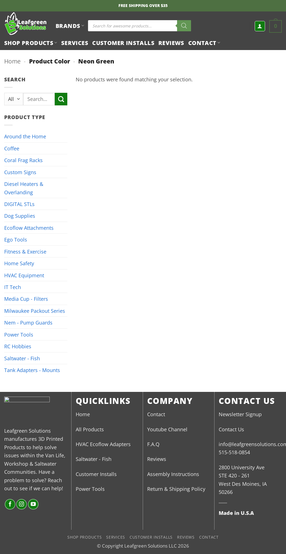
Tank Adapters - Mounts (32, 369)
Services (74, 43)
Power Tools (18, 334)
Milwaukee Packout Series (34, 310)
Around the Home (25, 136)
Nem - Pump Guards (28, 322)
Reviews (171, 43)
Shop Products (30, 43)
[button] (260, 26)
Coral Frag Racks (23, 160)
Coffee (11, 148)
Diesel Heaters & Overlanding (23, 187)
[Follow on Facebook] (10, 504)
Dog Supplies (19, 215)
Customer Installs (123, 43)
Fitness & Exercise (25, 251)
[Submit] (61, 99)
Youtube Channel (167, 429)
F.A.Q (153, 444)
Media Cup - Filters (26, 298)
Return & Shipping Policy (176, 488)
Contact (204, 43)
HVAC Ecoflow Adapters (103, 444)
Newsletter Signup (240, 414)
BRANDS (70, 26)
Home (12, 61)
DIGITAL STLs (19, 203)
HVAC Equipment (24, 275)
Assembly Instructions (173, 473)
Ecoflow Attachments (29, 227)
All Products (90, 429)
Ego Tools (15, 239)
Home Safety (19, 263)
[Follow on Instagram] (21, 504)
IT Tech (12, 286)
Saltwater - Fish (22, 358)
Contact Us (231, 429)
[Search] (184, 25)
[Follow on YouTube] (33, 504)
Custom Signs (20, 172)
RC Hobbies (17, 346)
